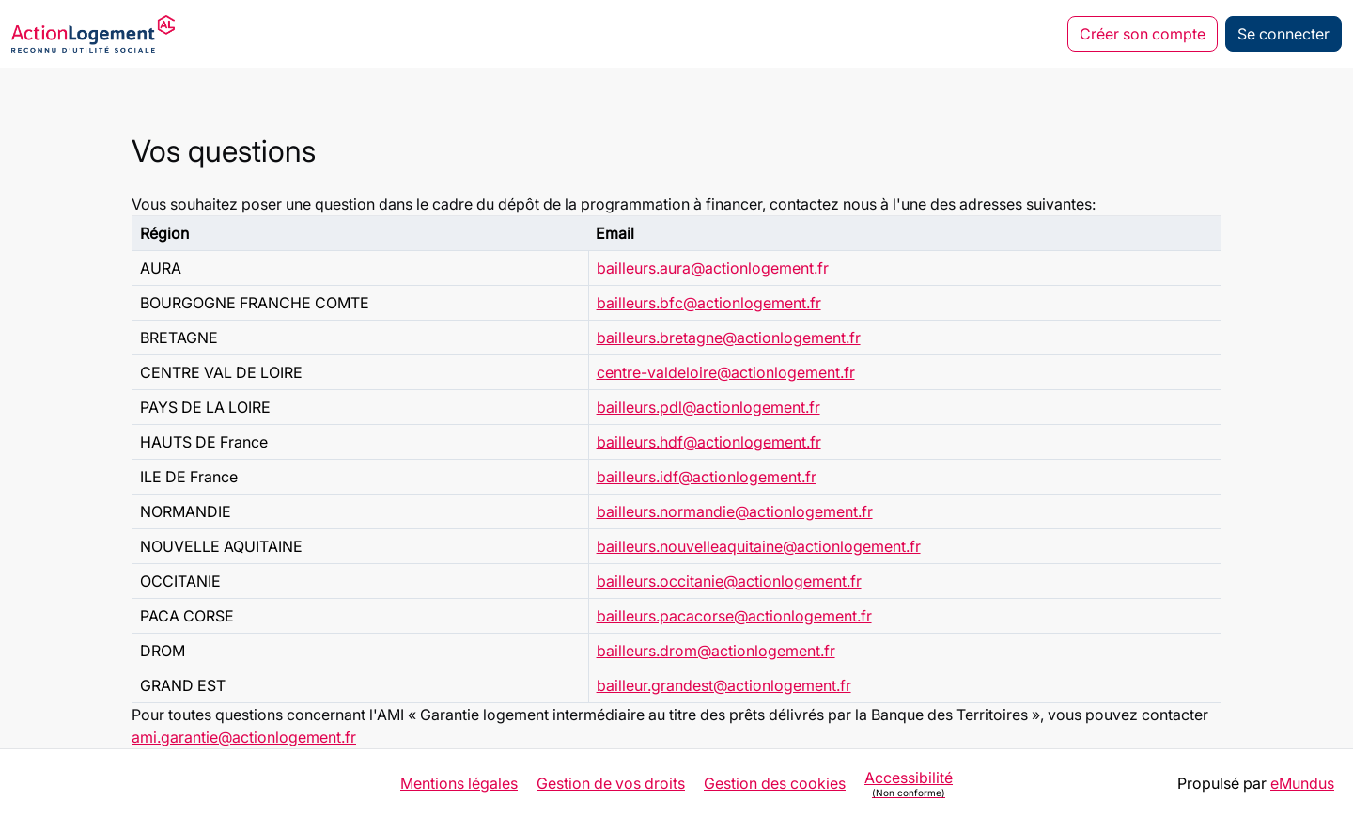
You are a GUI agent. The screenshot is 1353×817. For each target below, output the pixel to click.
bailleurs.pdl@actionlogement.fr (708, 407)
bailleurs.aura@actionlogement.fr (713, 268)
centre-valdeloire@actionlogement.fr (726, 372)
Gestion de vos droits (611, 783)
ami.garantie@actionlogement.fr (244, 737)
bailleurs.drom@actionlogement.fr (716, 650)
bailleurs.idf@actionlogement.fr (706, 476)
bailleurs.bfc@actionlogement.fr (709, 302)
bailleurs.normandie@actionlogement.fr (735, 511)
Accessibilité (908, 783)
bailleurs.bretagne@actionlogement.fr (729, 337)
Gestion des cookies (775, 783)
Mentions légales (459, 783)
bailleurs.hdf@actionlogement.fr (709, 441)
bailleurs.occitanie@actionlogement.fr (729, 581)
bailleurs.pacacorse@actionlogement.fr (734, 615)
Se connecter (1283, 33)
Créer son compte (1142, 33)
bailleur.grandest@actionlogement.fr (724, 685)
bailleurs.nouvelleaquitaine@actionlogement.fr (759, 546)
